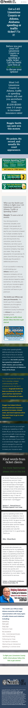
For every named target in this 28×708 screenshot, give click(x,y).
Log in (18, 690)
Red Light (5, 624)
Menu (25, 2)
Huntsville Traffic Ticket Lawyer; (18, 689)
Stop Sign (5, 626)
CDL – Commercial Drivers (11, 634)
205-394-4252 (14, 67)
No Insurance (6, 631)
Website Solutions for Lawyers (9, 690)
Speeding (5, 621)
